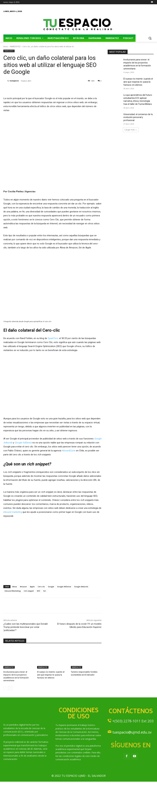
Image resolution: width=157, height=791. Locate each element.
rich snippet (29, 591)
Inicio (5, 46)
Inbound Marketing (13, 591)
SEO (38, 591)
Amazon (23, 586)
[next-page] (10, 688)
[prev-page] (5, 688)
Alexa (14, 586)
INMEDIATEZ (15, 46)
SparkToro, (53, 338)
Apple (32, 586)
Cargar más (130, 129)
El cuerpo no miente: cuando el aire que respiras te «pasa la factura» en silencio (50, 675)
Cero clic (41, 586)
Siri (44, 591)
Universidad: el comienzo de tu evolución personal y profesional (138, 117)
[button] (150, 38)
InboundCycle (68, 450)
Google (51, 586)
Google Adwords (81, 586)
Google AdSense (23, 442)
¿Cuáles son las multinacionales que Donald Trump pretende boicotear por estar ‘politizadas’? (25, 627)
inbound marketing (12, 512)
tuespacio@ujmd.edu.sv (131, 731)
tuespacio (14, 81)
